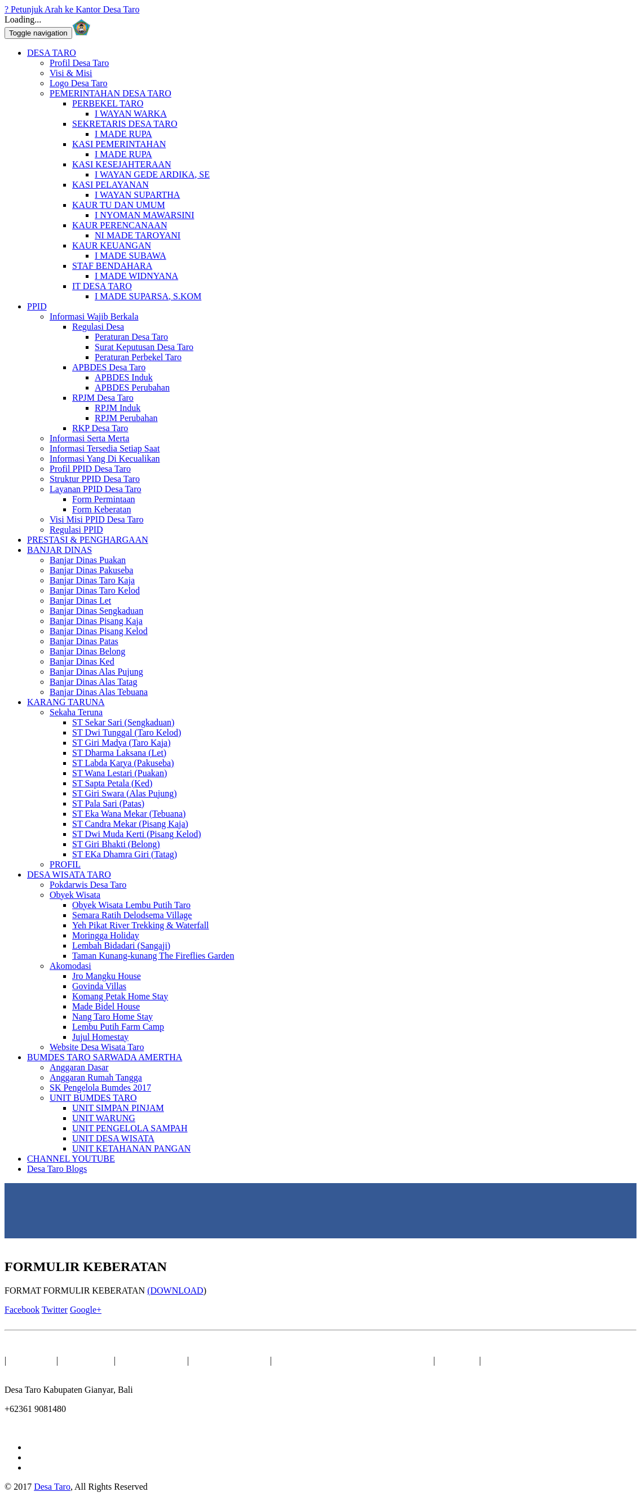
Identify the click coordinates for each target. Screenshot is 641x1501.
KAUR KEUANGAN (111, 245)
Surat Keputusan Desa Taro (144, 347)
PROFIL (65, 864)
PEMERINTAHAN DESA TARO (110, 93)
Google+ (85, 1309)
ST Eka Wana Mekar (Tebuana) (128, 813)
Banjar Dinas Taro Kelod (95, 590)
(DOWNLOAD (175, 1290)
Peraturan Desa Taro (131, 337)
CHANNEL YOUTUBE (71, 1158)
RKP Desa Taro (100, 428)
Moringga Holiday (105, 935)
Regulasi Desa (98, 326)
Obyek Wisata (75, 895)
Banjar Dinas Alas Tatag (93, 682)
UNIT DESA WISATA (113, 1138)
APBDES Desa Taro (108, 367)
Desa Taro (52, 1486)
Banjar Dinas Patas (84, 641)
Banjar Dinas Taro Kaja (92, 580)
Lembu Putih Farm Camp (118, 1026)
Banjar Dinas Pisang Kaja (96, 621)
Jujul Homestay (100, 1037)
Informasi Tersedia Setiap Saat (105, 448)
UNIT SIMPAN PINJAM (118, 1108)
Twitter (55, 1309)
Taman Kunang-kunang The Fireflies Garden (153, 955)
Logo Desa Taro (79, 83)
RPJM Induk (117, 408)
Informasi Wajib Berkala (94, 316)
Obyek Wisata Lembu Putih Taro (131, 905)
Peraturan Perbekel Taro (138, 357)
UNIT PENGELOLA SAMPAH (129, 1128)
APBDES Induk (124, 377)
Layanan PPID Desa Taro (96, 489)
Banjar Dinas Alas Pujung (96, 671)
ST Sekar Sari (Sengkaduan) (123, 722)
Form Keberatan (101, 509)
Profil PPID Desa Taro (90, 468)
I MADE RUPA (123, 134)
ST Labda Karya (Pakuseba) (123, 763)
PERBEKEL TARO (107, 103)
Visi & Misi (71, 73)
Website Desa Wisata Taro (97, 1047)
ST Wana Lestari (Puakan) (119, 773)
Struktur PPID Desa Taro (95, 479)
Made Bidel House (106, 1006)
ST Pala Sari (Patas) (108, 803)
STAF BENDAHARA (112, 266)
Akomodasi (70, 966)
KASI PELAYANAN (110, 184)
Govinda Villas (99, 986)
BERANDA (32, 1360)
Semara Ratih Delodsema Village (132, 915)
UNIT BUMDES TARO (93, 1097)
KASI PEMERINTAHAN (119, 144)
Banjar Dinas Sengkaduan (96, 611)
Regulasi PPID (76, 529)
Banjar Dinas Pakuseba (91, 570)
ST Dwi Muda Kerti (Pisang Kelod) (136, 834)
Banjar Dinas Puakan (88, 560)
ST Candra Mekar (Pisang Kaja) (130, 824)
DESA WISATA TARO (69, 874)
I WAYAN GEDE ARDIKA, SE (152, 174)
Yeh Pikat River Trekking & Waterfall (140, 925)
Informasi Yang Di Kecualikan (105, 458)
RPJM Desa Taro (103, 397)
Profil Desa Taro (79, 63)
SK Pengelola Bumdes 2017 (100, 1087)
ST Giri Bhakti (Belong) (116, 844)
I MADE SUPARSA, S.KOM (148, 296)
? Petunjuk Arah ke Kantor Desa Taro (72, 9)
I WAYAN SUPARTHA (137, 195)
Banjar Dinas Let (80, 600)
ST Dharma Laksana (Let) (119, 753)
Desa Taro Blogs (57, 1169)
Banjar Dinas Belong (87, 651)
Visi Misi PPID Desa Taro (97, 519)
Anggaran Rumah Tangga (96, 1077)
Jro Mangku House (106, 976)
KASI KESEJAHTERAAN (121, 164)
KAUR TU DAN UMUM (118, 205)
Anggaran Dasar (79, 1067)
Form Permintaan (103, 499)
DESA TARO (51, 52)
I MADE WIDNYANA (136, 276)
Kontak (458, 1360)
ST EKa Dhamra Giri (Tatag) (124, 854)
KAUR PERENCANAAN (119, 225)
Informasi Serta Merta (89, 438)
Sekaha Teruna (76, 712)
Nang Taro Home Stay (112, 1016)
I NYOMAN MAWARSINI (144, 215)
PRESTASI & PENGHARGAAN (87, 539)
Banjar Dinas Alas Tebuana (99, 692)
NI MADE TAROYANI (137, 235)
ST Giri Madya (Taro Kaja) (121, 742)
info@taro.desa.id (37, 1428)
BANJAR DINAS (59, 550)
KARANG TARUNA (66, 702)
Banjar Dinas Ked (82, 661)
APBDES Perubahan (132, 387)
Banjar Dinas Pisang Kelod (99, 631)
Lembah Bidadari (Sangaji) (121, 945)
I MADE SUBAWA (130, 255)
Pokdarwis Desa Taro (88, 884)
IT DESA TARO (102, 286)
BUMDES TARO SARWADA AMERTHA (104, 1057)
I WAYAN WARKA (131, 113)
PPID (37, 306)
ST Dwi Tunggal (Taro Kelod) (126, 732)
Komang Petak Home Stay (120, 996)
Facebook (22, 1309)
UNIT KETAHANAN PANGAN (131, 1148)
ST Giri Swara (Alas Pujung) (124, 793)
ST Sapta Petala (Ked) (112, 783)
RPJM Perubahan (126, 418)
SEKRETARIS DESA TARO (125, 124)
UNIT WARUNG (103, 1118)
